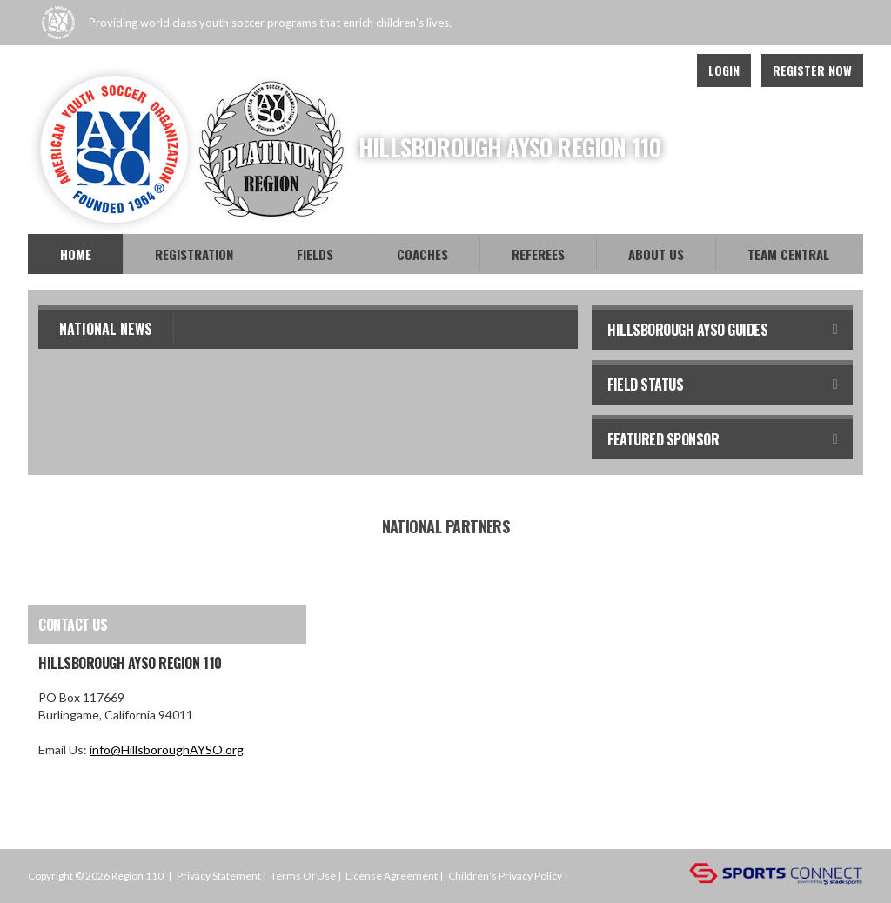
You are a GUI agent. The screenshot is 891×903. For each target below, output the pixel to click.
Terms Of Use (303, 875)
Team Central (788, 254)
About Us (656, 254)
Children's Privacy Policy (505, 875)
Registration (194, 254)
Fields (315, 254)
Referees (538, 254)
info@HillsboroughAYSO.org (167, 749)
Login (724, 70)
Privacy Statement (219, 875)
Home (75, 254)
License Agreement (391, 875)
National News (105, 328)
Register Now (812, 70)
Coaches (422, 254)
